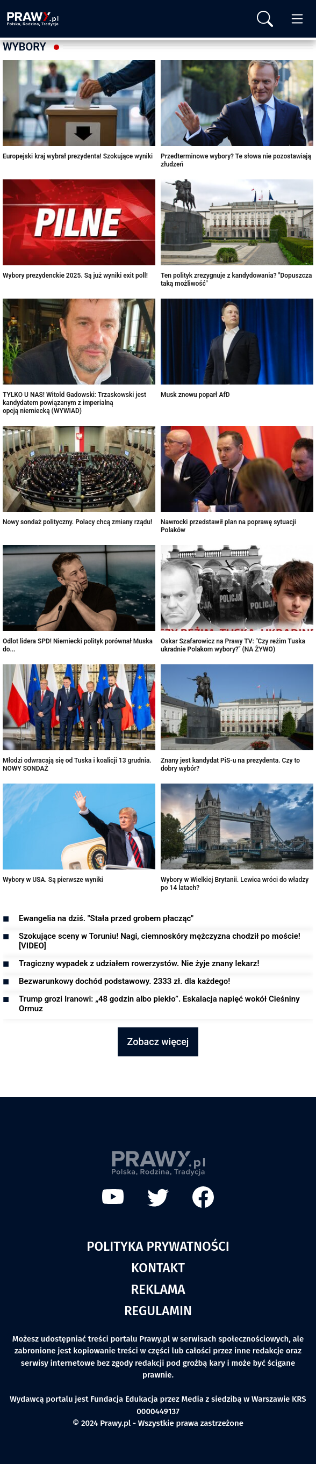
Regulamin (158, 1310)
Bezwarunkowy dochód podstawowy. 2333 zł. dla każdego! (124, 981)
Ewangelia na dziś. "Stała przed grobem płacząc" (106, 918)
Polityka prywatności (158, 1246)
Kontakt (158, 1267)
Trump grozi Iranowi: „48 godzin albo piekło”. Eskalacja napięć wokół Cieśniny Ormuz (159, 1003)
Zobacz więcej (158, 1041)
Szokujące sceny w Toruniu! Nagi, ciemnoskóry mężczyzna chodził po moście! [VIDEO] (159, 941)
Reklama (158, 1289)
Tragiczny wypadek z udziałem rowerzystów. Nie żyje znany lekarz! (139, 963)
